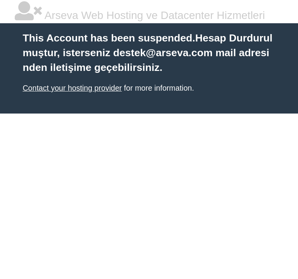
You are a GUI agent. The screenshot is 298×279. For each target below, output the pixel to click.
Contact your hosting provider (72, 88)
